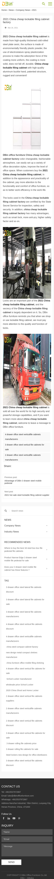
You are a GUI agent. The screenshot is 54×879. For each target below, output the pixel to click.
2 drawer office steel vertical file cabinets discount (24, 720)
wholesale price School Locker (19, 682)
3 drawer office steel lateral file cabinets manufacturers (23, 611)
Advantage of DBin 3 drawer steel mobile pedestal (26, 481)
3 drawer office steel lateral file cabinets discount (23, 587)
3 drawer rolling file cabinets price (21, 741)
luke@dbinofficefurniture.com (21, 793)
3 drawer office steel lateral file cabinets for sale (25, 599)
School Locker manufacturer (19, 676)
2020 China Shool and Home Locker (22, 688)
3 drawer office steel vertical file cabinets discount (24, 760)
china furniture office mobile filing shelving (25, 660)
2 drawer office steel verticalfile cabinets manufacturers (24, 708)
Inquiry (7, 823)
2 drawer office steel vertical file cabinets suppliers (24, 696)
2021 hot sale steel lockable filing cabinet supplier (26, 492)
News (11, 10)
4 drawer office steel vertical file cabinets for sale (25, 668)
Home (4, 10)
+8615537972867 (13, 789)
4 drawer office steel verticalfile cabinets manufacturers (24, 636)
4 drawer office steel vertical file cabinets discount (24, 624)
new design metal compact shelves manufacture (21, 652)
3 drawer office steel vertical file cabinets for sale (25, 733)
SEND (11, 859)
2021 (34, 10)
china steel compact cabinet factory (22, 644)
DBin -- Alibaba (27, 875)
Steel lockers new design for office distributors (26, 752)
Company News (23, 10)
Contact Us (10, 784)
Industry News (11, 529)
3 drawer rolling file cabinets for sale (22, 747)
